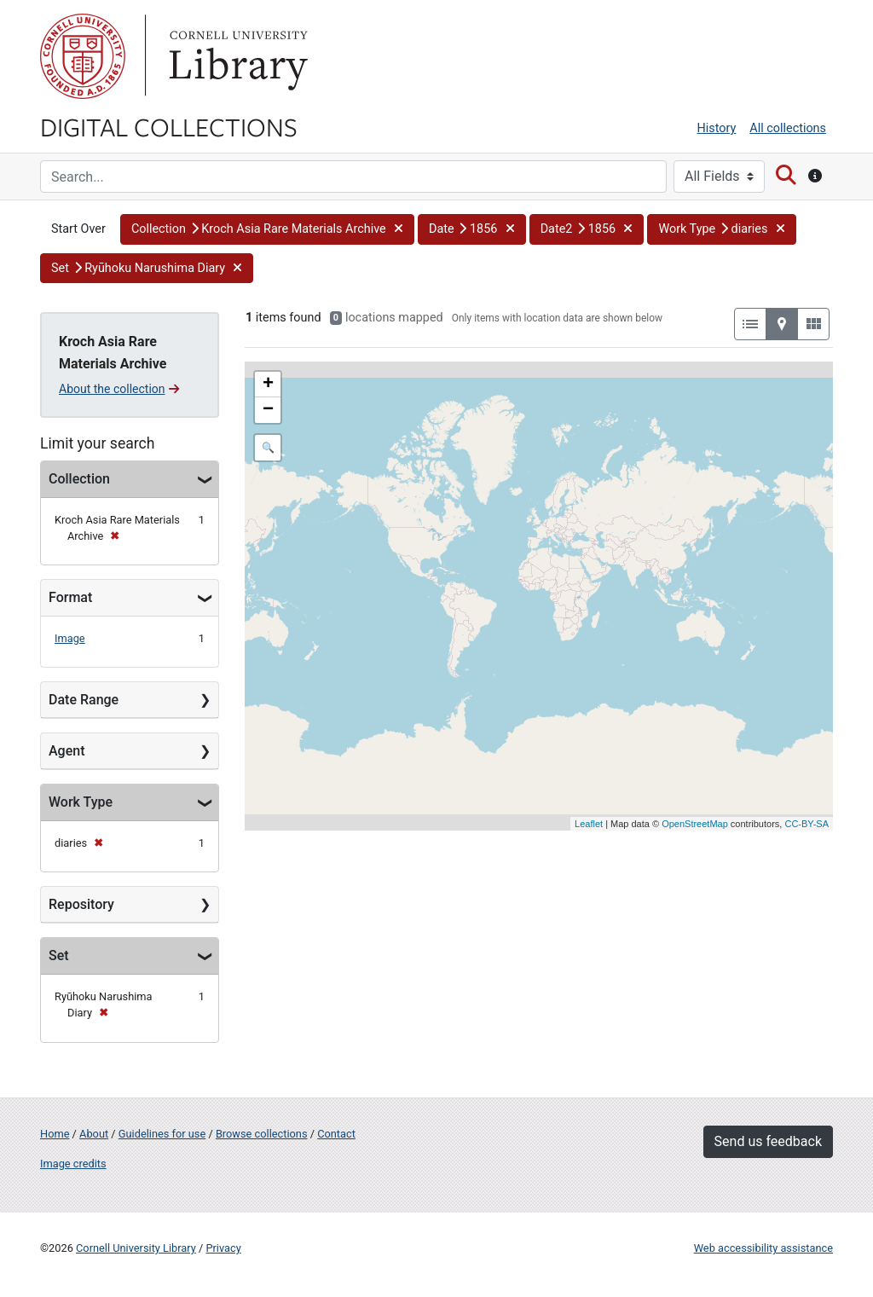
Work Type (81, 802)
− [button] (268, 410)
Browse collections (262, 1133)
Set (59, 955)
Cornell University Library (136, 1248)
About (93, 1133)
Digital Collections (169, 126)
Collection (79, 479)
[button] (267, 229)
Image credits (73, 1163)
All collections (787, 128)
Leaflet (589, 824)
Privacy (222, 1248)
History (717, 128)
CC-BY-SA (806, 824)
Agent (66, 751)
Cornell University (82, 56)
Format (70, 597)
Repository (81, 904)
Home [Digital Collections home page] (54, 1133)
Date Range (84, 700)
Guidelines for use (162, 1133)
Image (70, 638)
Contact (336, 1133)
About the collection (119, 389)
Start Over (78, 229)
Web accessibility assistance (763, 1248)
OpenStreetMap (695, 824)
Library (236, 56)
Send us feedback (768, 1141)
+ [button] (268, 384)
